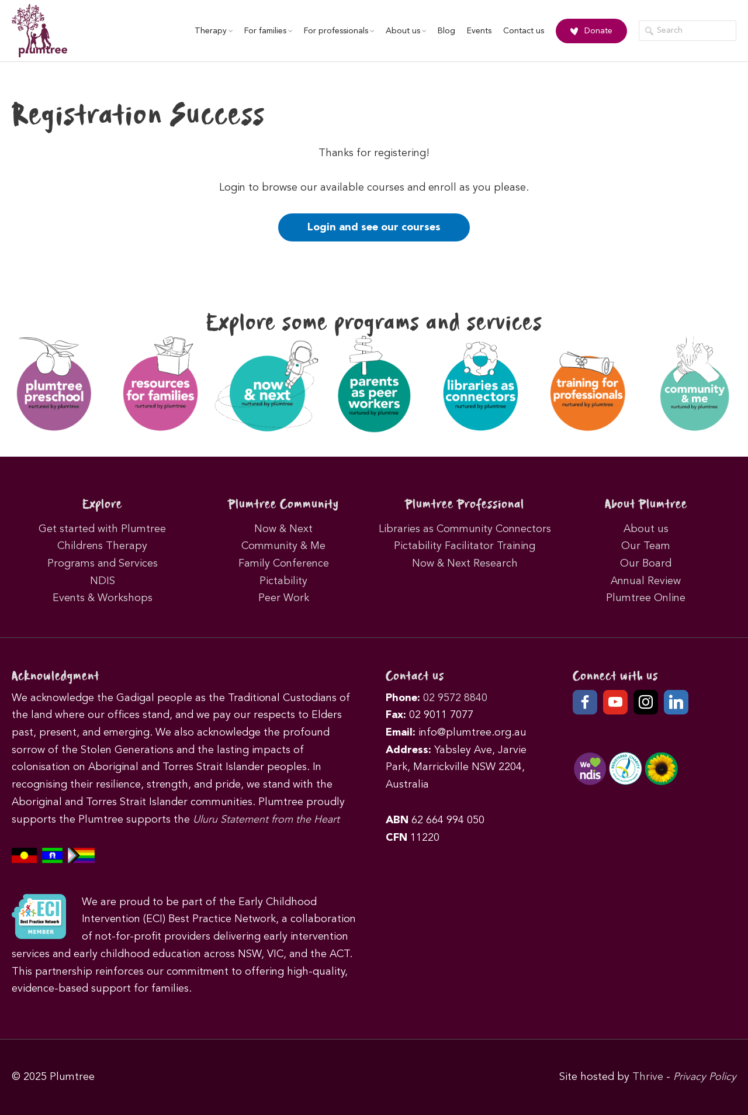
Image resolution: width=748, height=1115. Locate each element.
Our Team (645, 546)
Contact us (523, 31)
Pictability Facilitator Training (464, 546)
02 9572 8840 (455, 698)
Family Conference (283, 563)
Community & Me (283, 546)
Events (479, 31)
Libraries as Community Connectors (465, 529)
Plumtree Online (645, 598)
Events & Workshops (103, 598)
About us (406, 31)
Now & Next (283, 529)
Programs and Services (102, 563)
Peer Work (283, 598)
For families (268, 31)
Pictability (283, 581)
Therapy (214, 31)
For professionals (339, 31)
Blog (446, 31)
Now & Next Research (465, 563)
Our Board (645, 563)
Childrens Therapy (102, 546)
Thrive (647, 1077)
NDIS (102, 581)
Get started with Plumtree (102, 529)
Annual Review (646, 581)
